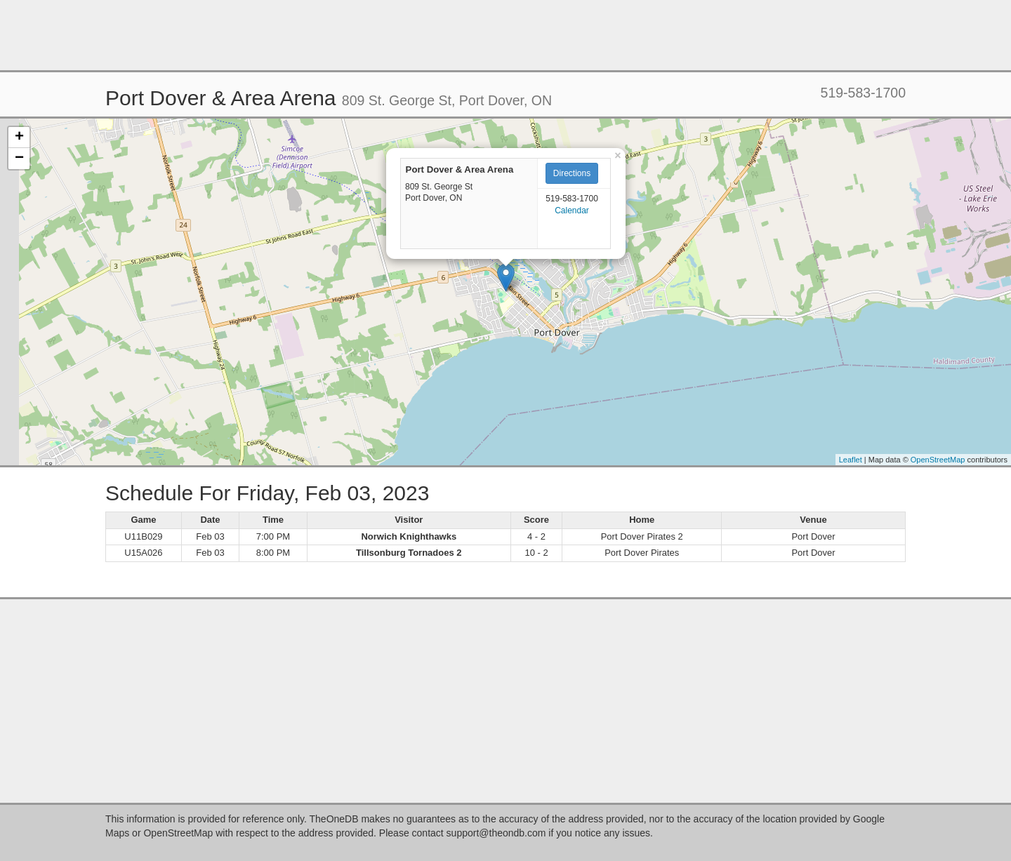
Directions (571, 173)
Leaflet (850, 459)
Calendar (572, 210)
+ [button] (19, 137)
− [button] (19, 158)
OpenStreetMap (938, 459)
